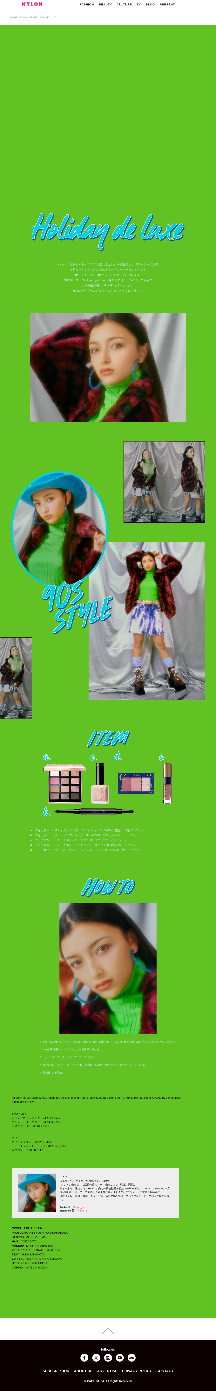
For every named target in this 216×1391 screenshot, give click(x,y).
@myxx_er (78, 1207)
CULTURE (124, 4)
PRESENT (167, 4)
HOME (14, 17)
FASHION (87, 4)
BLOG (150, 4)
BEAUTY (105, 4)
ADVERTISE (107, 1371)
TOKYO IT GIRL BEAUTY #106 (39, 17)
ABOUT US (83, 1371)
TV (139, 4)
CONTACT (164, 1371)
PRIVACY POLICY (137, 1371)
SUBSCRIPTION (56, 1371)
